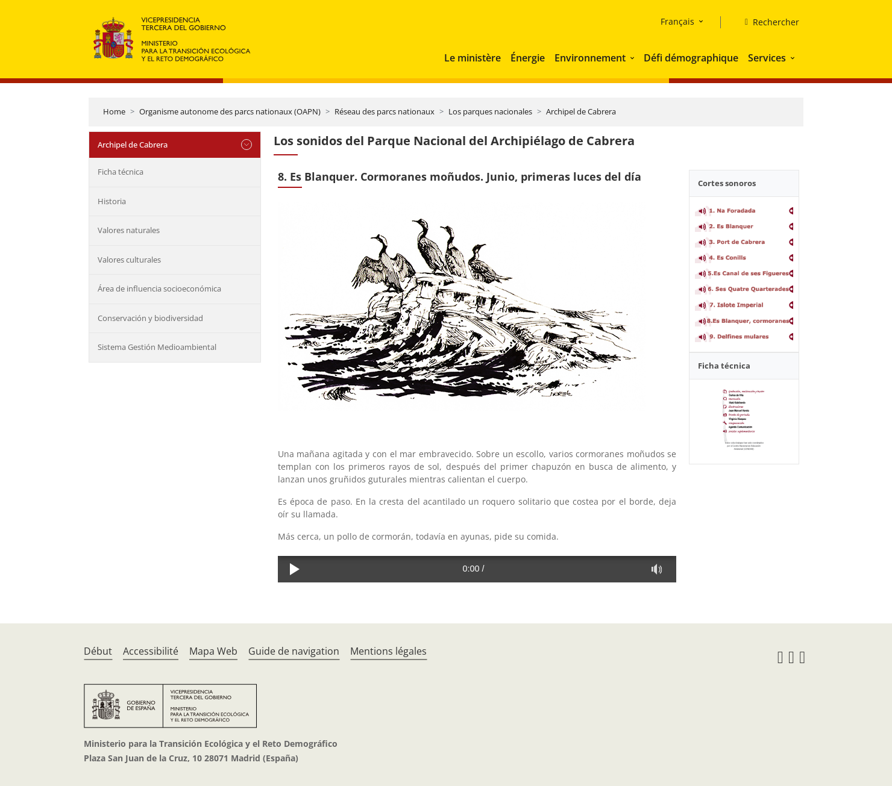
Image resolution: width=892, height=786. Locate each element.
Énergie (527, 57)
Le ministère (472, 57)
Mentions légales (388, 651)
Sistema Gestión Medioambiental (157, 347)
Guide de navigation (293, 651)
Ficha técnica (120, 171)
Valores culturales (129, 259)
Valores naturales (129, 230)
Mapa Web (213, 651)
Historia (112, 201)
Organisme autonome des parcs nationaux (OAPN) (230, 111)
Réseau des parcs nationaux (384, 111)
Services (767, 57)
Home (114, 111)
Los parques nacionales (490, 111)
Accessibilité (150, 651)
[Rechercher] (767, 22)
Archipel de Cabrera (581, 111)
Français (677, 21)
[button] (633, 57)
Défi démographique (691, 57)
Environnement (590, 57)
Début (98, 651)
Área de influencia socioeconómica (159, 288)
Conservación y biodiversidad (150, 318)
